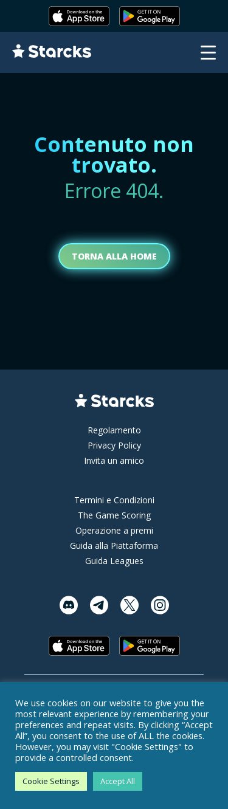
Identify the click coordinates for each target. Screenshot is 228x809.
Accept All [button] (117, 781)
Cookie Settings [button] (51, 781)
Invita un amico (114, 460)
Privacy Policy (114, 445)
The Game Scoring (114, 515)
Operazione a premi (114, 530)
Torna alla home (114, 256)
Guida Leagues (114, 560)
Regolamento (114, 430)
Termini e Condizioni (114, 500)
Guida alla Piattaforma (114, 545)
